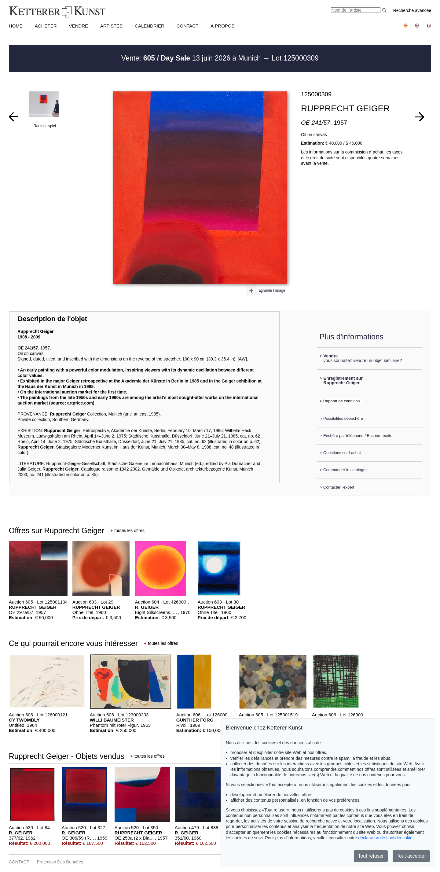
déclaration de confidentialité (385, 837)
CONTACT (187, 25)
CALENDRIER (149, 25)
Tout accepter (411, 856)
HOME (16, 25)
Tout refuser (370, 856)
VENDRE (78, 25)
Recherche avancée (412, 10)
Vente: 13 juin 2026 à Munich (192, 58)
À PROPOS (222, 25)
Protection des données (60, 861)
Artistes (111, 25)
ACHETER (46, 25)
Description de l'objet (52, 319)
